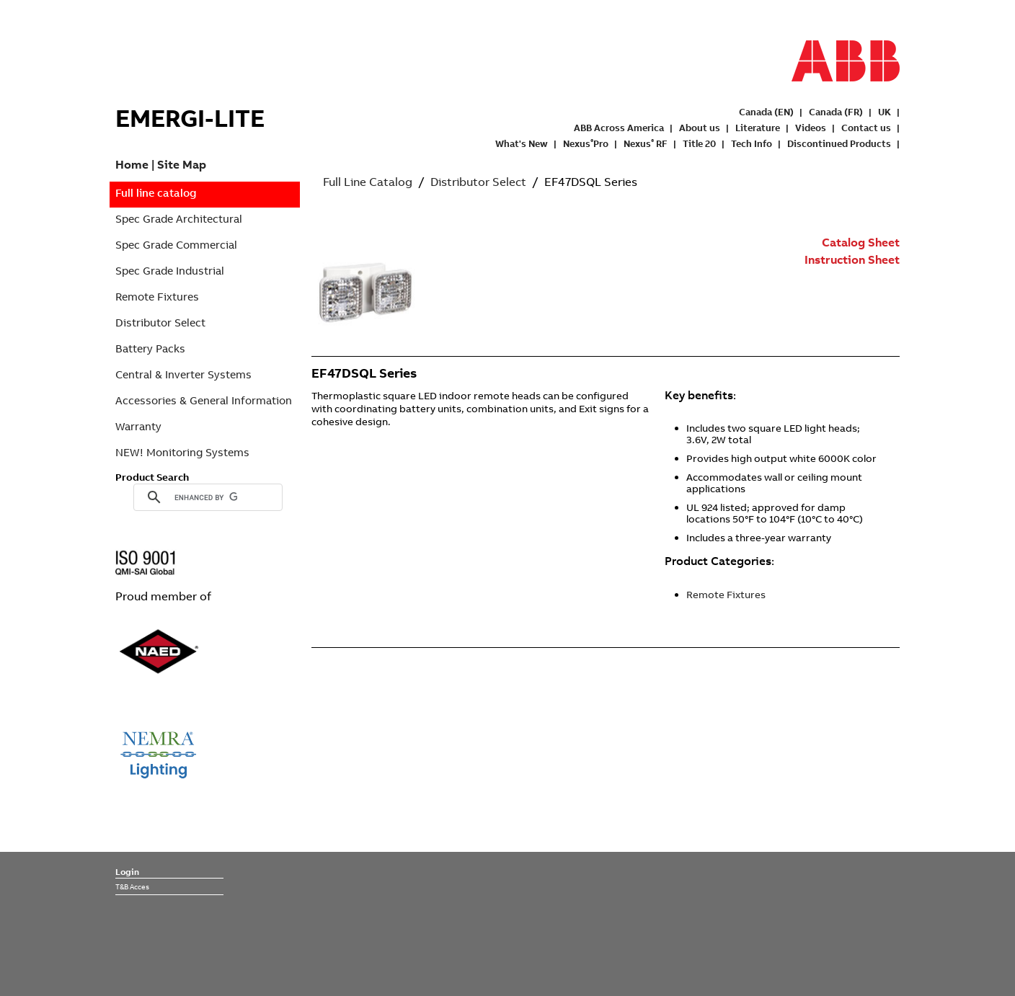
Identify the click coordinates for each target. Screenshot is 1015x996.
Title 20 (699, 143)
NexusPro (585, 143)
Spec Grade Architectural (178, 219)
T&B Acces (132, 886)
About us (699, 127)
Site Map (181, 164)
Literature (757, 127)
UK (884, 111)
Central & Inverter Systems (183, 374)
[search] (205, 497)
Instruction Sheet (852, 259)
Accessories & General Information (203, 400)
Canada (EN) (766, 111)
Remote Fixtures (157, 296)
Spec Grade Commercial (176, 245)
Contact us (866, 127)
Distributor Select (160, 322)
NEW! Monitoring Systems (182, 452)
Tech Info (751, 143)
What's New (521, 143)
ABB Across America (619, 127)
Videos (810, 127)
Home (132, 164)
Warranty (138, 426)
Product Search (152, 477)
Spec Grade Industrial (169, 270)
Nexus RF (646, 143)
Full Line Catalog (367, 181)
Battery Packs (150, 348)
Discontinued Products (839, 143)
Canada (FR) (836, 111)
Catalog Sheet (861, 242)
